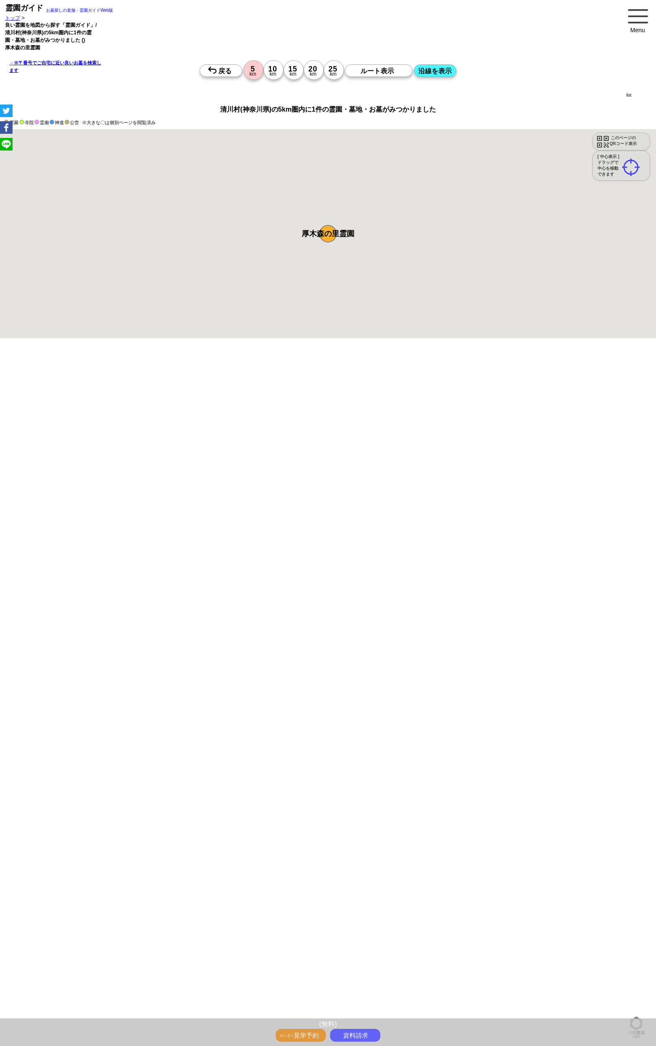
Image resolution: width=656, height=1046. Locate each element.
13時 (384, 899)
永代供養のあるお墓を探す (325, 389)
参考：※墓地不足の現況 (229, 679)
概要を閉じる (114, 462)
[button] (328, 233)
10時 (384, 889)
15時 (384, 909)
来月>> (375, 818)
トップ (12, 17)
